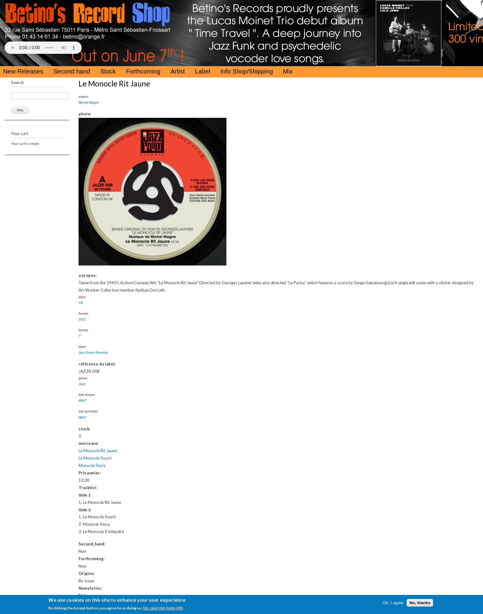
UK (81, 303)
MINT (83, 400)
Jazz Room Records (93, 352)
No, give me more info (163, 608)
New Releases (23, 71)
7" (80, 336)
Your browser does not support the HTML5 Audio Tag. (43, 48)
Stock (108, 71)
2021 (82, 319)
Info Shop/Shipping (246, 71)
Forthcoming (143, 71)
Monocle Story (92, 465)
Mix (288, 71)
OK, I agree (393, 602)
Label (202, 71)
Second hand (71, 71)
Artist (178, 71)
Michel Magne (89, 102)
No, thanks (419, 602)
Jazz (82, 384)
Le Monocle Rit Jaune (98, 450)
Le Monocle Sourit (95, 458)
